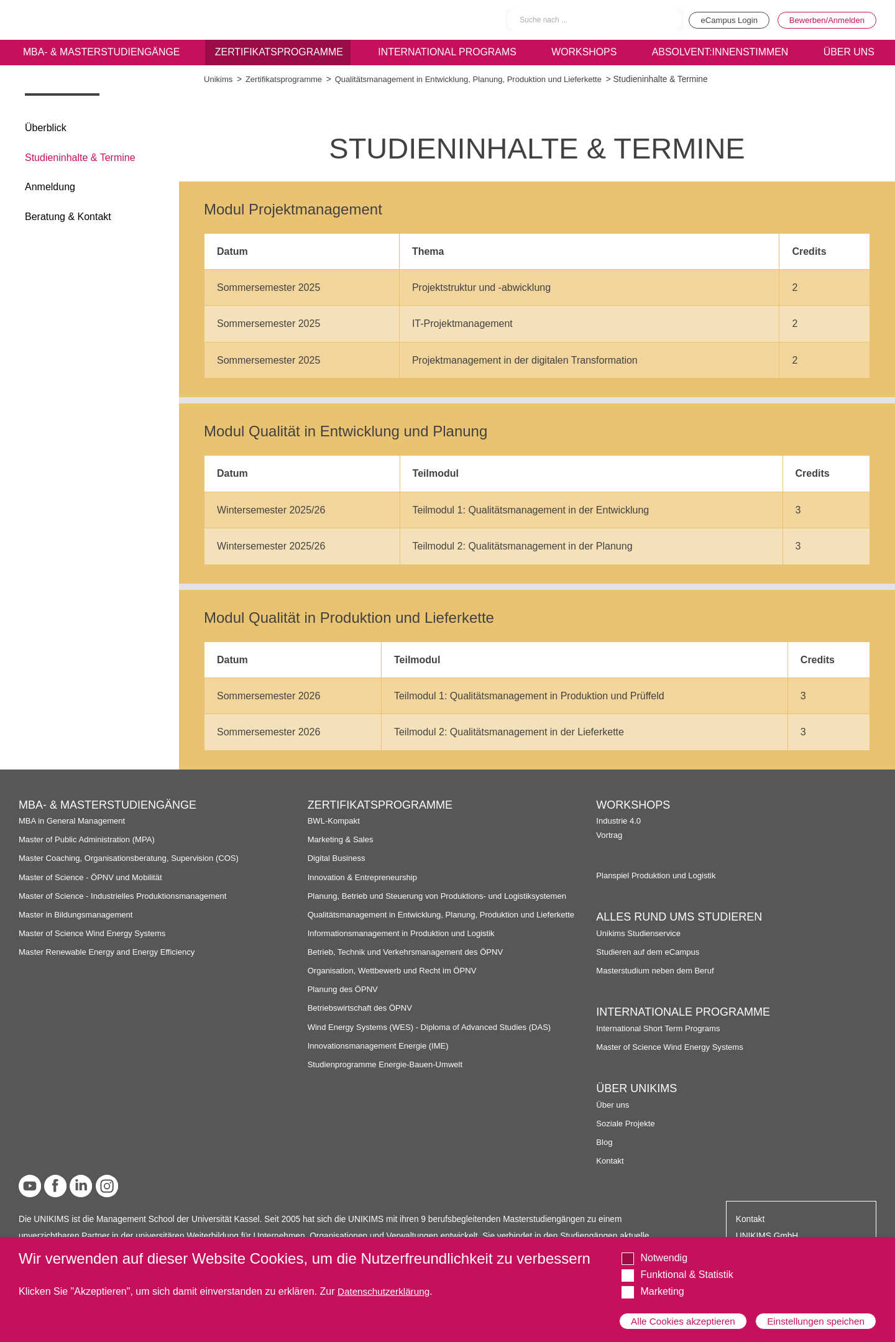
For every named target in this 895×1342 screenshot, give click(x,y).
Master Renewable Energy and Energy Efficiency (111, 952)
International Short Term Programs (661, 1028)
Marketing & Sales (342, 839)
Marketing (662, 1281)
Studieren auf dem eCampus (650, 952)
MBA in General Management (75, 820)
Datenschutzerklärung (385, 1280)
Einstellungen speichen (813, 1315)
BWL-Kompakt (335, 820)
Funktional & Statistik (686, 1264)
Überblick (46, 127)
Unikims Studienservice (640, 933)
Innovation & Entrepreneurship (365, 877)
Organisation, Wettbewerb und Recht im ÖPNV (396, 981)
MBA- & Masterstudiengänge (101, 53)
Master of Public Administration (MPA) (90, 839)
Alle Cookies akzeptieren (685, 1315)
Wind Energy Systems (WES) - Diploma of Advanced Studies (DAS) (435, 1037)
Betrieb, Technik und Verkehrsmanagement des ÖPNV (410, 962)
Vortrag (609, 835)
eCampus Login (719, 19)
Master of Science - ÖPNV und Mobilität (94, 877)
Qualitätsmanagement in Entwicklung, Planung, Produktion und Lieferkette (480, 79)
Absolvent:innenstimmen (718, 53)
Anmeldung (50, 187)
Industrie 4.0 (619, 820)
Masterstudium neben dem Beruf (658, 970)
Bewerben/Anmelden (823, 19)
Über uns (613, 1105)
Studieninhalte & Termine (80, 157)
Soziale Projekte (627, 1123)
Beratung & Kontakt (68, 216)
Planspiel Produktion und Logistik (659, 875)
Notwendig (663, 1247)
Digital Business (338, 858)
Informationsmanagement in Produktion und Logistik (406, 943)
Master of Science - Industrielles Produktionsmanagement (128, 896)
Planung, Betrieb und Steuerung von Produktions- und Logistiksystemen (443, 896)
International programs (446, 53)
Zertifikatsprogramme (278, 53)
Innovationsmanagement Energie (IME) (382, 1055)
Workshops (584, 53)
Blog (604, 1142)
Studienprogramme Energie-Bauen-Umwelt (389, 1074)
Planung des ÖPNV (345, 999)
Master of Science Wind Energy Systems (96, 933)
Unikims (219, 79)
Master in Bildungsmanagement (79, 914)
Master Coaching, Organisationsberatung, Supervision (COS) (134, 858)
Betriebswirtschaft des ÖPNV (363, 1018)
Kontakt (610, 1160)
